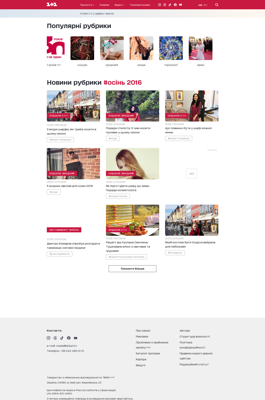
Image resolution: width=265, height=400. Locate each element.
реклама (142, 336)
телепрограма (140, 4)
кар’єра (141, 359)
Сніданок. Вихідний (121, 115)
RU (205, 4)
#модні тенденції (60, 139)
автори (185, 330)
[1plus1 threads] (55, 338)
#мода (113, 138)
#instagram (175, 252)
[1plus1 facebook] (68, 338)
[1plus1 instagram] (48, 338)
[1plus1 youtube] (75, 338)
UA (200, 4)
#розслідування (60, 253)
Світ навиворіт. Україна (64, 229)
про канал (143, 330)
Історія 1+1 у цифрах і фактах (97, 13)
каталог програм (148, 353)
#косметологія (118, 196)
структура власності (195, 336)
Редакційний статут (194, 364)
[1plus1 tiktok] (62, 338)
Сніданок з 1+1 (58, 115)
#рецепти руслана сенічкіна (126, 256)
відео (119, 4)
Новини (104, 4)
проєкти (87, 4)
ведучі (140, 365)
